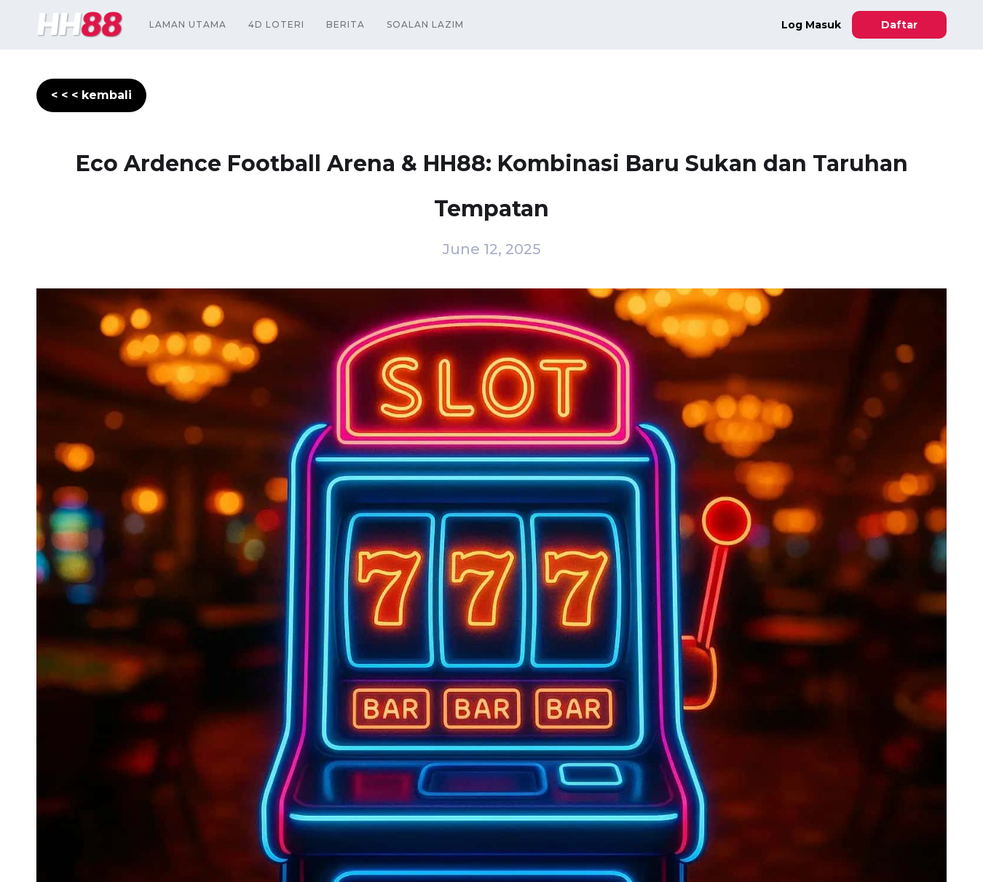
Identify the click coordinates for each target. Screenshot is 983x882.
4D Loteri (276, 24)
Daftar (899, 24)
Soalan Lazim (425, 24)
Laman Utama (187, 24)
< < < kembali (91, 95)
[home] (80, 24)
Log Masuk (811, 24)
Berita (345, 24)
